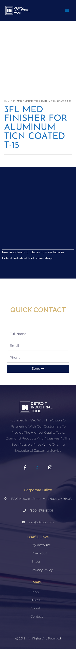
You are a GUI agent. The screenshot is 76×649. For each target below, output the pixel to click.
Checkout (39, 553)
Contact (36, 616)
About (35, 608)
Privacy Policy (42, 570)
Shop (35, 562)
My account (40, 545)
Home (7, 101)
